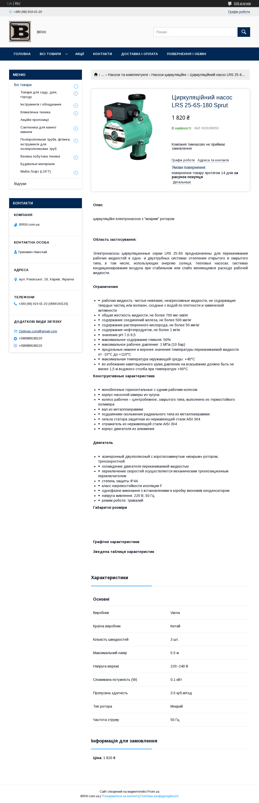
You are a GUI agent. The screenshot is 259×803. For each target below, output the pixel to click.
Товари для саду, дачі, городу (38, 94)
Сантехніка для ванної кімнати (38, 129)
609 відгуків (242, 3)
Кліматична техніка (35, 112)
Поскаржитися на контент (120, 796)
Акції (79, 54)
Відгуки (20, 184)
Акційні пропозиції (34, 120)
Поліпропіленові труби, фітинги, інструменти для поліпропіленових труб (45, 144)
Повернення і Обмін (186, 54)
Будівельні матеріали (37, 164)
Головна (22, 54)
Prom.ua (153, 791)
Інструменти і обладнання (40, 104)
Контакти (102, 54)
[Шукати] (244, 32)
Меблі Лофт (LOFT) (35, 171)
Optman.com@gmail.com (38, 331)
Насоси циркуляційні (169, 75)
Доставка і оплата (139, 54)
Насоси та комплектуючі (128, 75)
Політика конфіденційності (159, 796)
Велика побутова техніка (40, 156)
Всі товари (50, 54)
